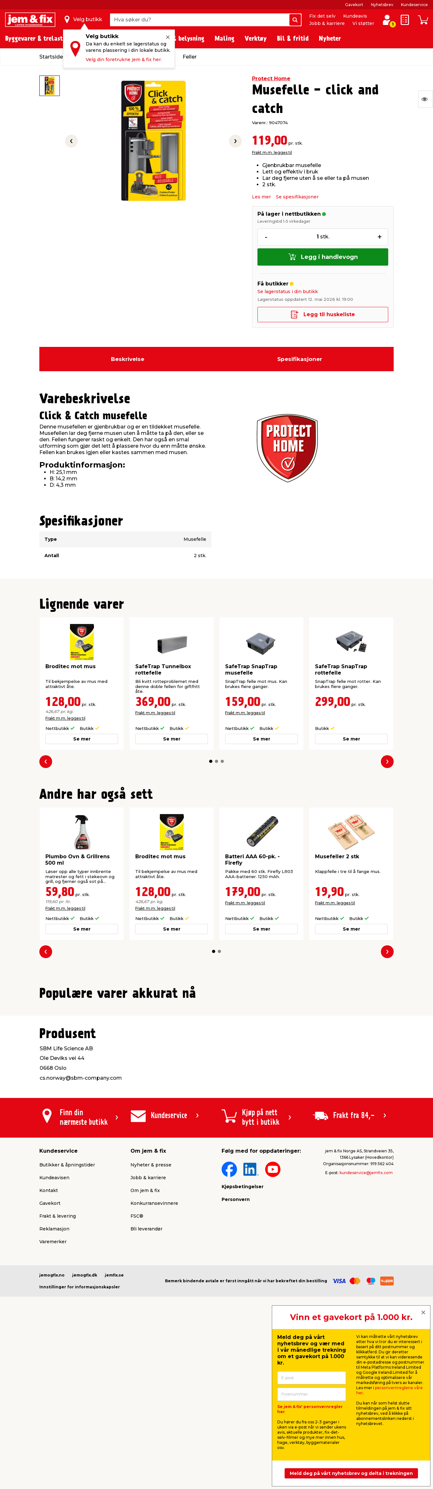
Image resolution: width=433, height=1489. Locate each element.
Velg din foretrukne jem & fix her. (124, 59)
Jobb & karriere (327, 23)
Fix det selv (322, 16)
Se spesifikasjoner (297, 197)
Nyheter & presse (150, 1321)
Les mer (261, 197)
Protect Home (271, 79)
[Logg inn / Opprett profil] (387, 20)
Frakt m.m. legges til (272, 152)
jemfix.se (114, 1431)
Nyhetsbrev (382, 5)
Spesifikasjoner (299, 359)
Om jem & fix (145, 1346)
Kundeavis (355, 16)
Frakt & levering (57, 1372)
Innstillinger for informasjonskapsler (79, 1443)
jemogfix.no (52, 1431)
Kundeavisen (54, 1334)
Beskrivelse (127, 359)
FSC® (136, 1372)
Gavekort (354, 5)
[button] (210, 761)
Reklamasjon (54, 1385)
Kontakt (48, 1346)
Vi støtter (363, 23)
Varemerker (53, 1398)
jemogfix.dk (84, 1431)
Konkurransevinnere (154, 1359)
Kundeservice (414, 5)
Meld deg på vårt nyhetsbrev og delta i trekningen (351, 1473)
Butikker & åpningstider (67, 1321)
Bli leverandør (146, 1385)
